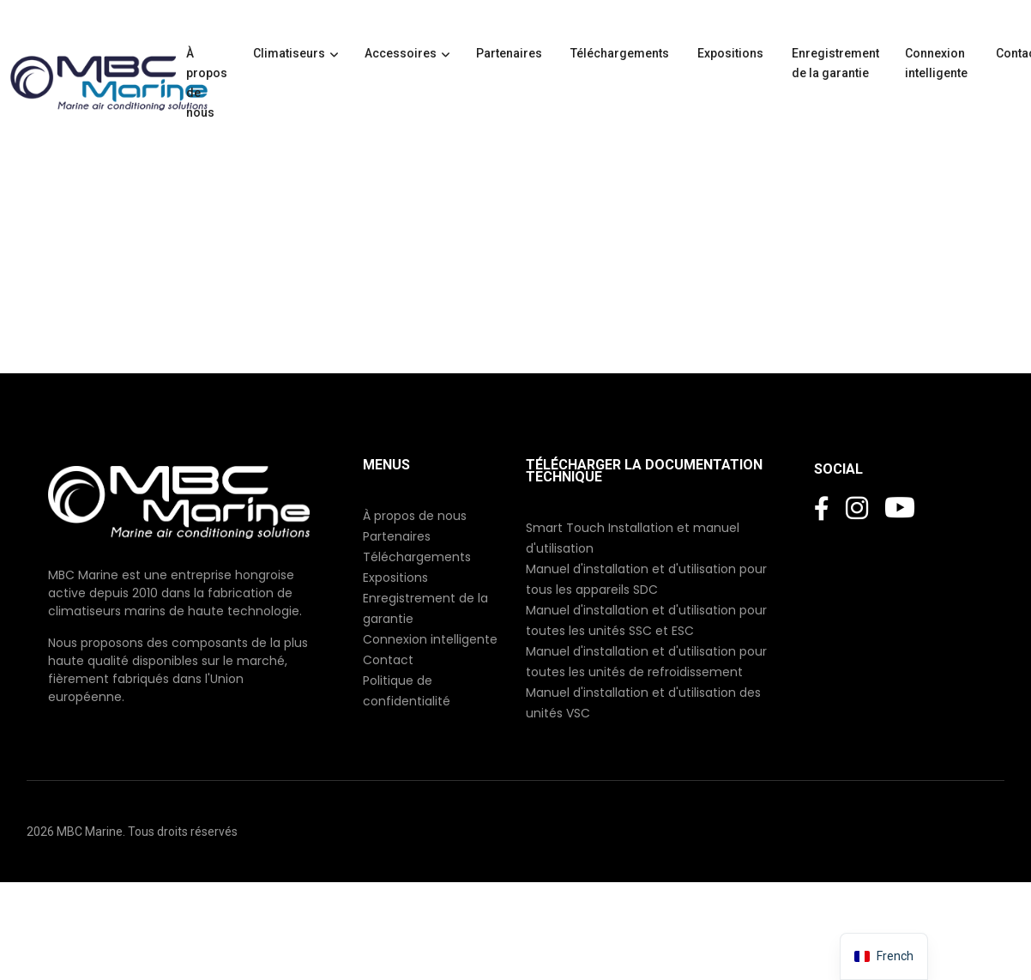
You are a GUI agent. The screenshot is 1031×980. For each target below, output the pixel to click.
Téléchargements (621, 53)
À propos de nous (206, 82)
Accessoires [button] (401, 53)
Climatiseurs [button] (289, 53)
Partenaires (510, 53)
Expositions (731, 53)
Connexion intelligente (937, 63)
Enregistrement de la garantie (835, 63)
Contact (388, 659)
